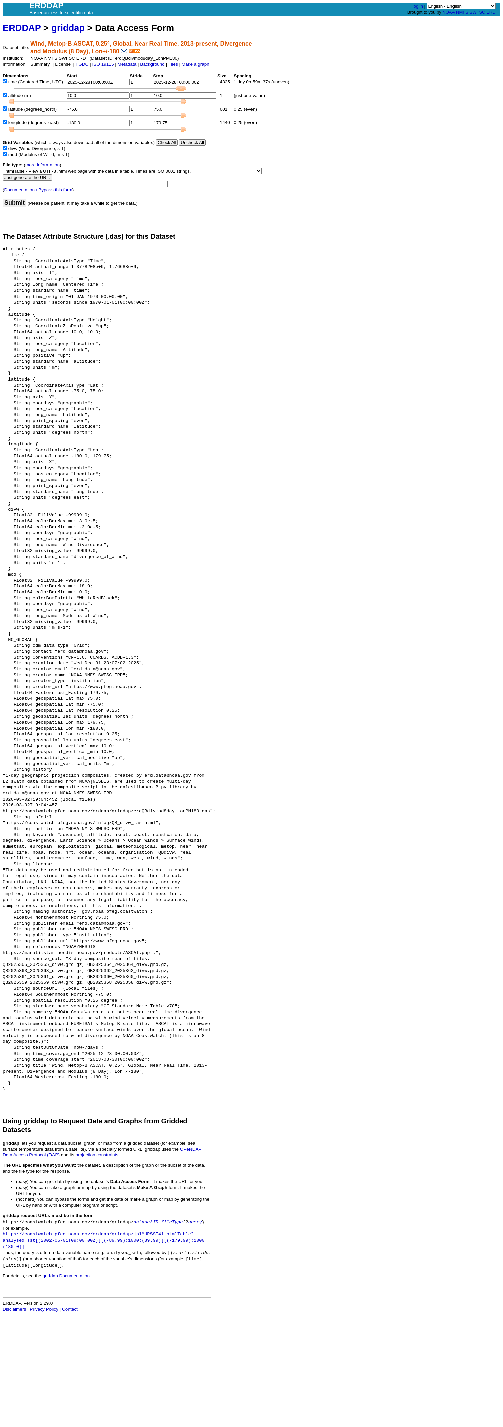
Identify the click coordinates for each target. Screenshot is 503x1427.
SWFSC (477, 12)
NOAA (448, 12)
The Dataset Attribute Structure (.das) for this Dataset (89, 236)
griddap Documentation (66, 1275)
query (195, 1222)
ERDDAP (22, 28)
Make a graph (195, 64)
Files (173, 64)
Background (152, 64)
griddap (68, 28)
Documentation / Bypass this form (38, 189)
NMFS (462, 12)
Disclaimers (14, 1309)
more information (42, 164)
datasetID (146, 1222)
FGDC (82, 64)
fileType (172, 1222)
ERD (490, 12)
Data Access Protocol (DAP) (31, 1154)
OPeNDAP (191, 1149)
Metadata (127, 64)
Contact (70, 1309)
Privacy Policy (44, 1309)
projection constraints (97, 1154)
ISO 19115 (103, 64)
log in (418, 6)
